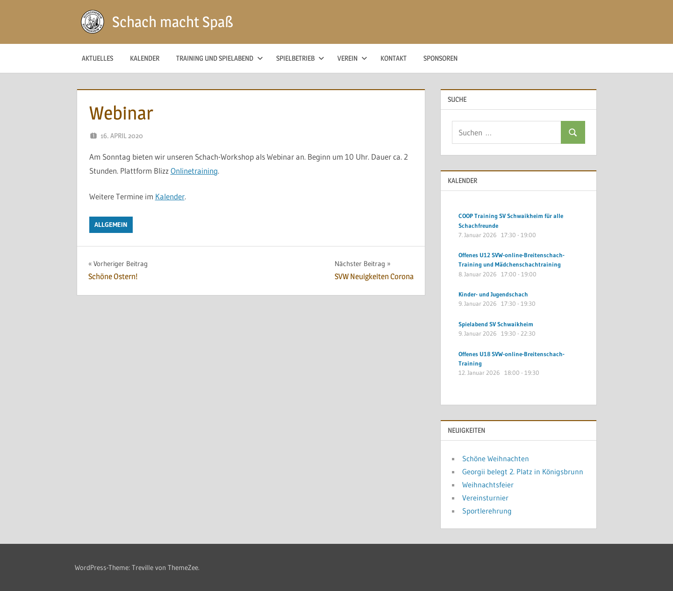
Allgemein (111, 224)
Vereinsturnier (485, 497)
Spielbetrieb (300, 58)
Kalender (144, 58)
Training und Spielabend (219, 58)
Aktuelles (97, 58)
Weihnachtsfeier (488, 484)
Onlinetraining (194, 171)
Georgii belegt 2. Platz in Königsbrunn (522, 471)
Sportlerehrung (487, 510)
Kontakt (393, 58)
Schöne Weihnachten (495, 458)
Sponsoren (440, 58)
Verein (352, 58)
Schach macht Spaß (172, 22)
